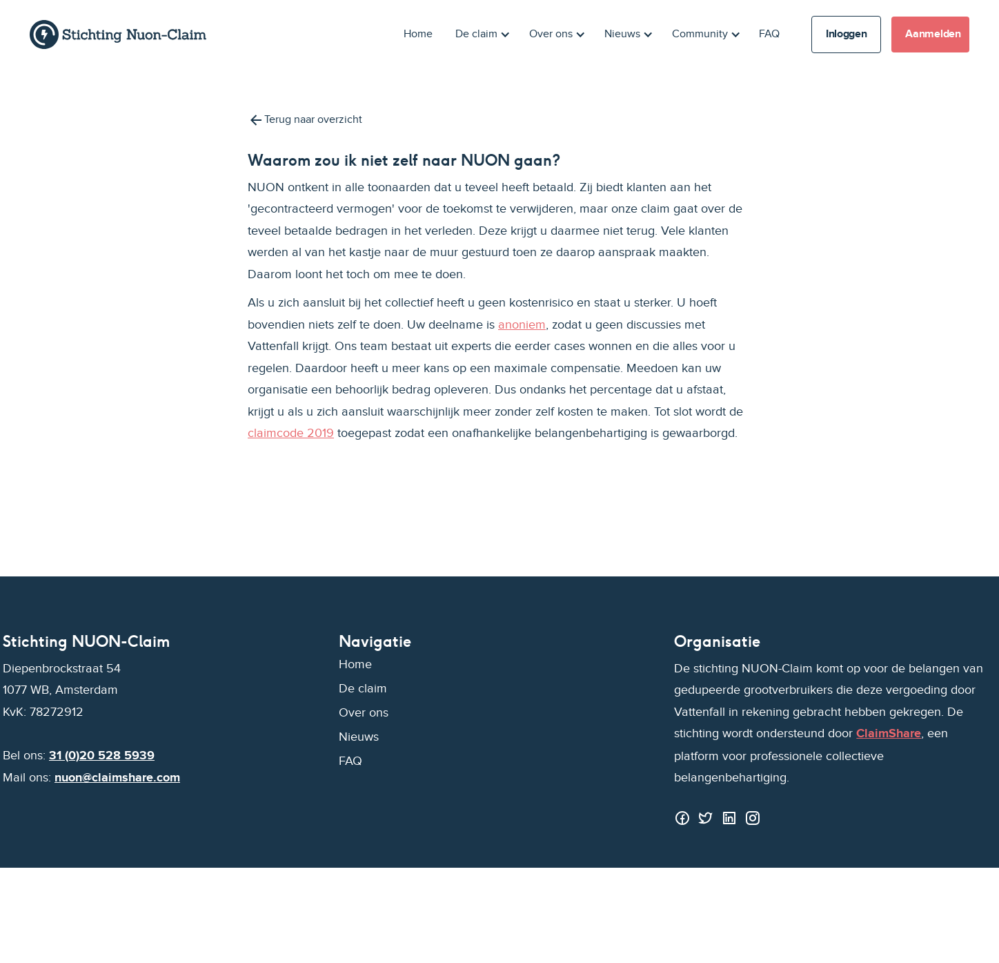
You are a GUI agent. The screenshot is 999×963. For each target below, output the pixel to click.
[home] (118, 34)
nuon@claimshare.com (117, 778)
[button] (480, 34)
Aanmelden (932, 34)
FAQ (769, 34)
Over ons (363, 713)
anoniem (522, 325)
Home (418, 34)
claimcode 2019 (291, 433)
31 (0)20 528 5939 (102, 755)
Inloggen (846, 34)
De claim (363, 688)
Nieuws (359, 737)
